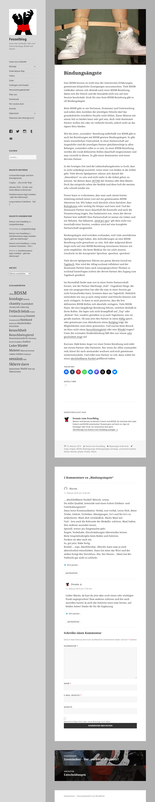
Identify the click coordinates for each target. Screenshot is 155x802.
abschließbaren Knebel (83, 358)
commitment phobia (127, 449)
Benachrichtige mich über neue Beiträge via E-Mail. (87, 721)
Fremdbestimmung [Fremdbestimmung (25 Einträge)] (17, 316)
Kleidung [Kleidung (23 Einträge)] (32, 338)
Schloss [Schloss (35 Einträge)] (19, 354)
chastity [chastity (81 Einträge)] (14, 303)
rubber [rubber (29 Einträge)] (12, 354)
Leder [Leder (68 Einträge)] (13, 346)
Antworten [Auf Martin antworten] (72, 573)
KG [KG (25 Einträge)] (27, 338)
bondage (114, 449)
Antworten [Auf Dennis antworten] (73, 622)
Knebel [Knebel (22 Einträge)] (12, 342)
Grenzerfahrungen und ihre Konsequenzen (21, 176)
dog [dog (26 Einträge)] (27, 307)
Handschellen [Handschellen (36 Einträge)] (24, 323)
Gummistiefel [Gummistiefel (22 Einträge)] (14, 320)
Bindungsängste (103, 449)
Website (68, 707)
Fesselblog (18, 39)
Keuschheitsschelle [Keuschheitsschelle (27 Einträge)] (17, 338)
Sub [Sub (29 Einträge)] (29, 368)
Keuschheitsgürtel (96, 329)
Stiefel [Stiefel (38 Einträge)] (23, 368)
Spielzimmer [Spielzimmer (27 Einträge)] (14, 369)
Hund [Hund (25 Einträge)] (11, 326)
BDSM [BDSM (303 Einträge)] (20, 293)
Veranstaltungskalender (19, 90)
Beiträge (12, 66)
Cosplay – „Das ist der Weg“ (20, 182)
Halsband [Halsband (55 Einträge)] (26, 319)
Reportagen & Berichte (119, 446)
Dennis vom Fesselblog (18, 221)
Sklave (93, 451)
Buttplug (113, 322)
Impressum (14, 113)
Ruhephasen (71, 206)
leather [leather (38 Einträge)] (27, 341)
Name (67, 683)
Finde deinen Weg (16, 71)
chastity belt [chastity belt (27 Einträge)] (14, 307)
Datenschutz (69, 796)
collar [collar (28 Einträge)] (22, 307)
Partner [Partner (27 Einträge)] (31, 350)
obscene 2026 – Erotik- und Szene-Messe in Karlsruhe (20, 188)
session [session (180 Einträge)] (16, 358)
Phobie (87, 451)
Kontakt (12, 108)
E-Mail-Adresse (73, 695)
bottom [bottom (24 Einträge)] (26, 299)
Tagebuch (69, 264)
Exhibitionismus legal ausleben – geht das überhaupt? (22, 195)
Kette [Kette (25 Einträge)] (17, 326)
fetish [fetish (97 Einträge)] (25, 311)
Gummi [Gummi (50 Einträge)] (30, 316)
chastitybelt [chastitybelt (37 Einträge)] (27, 303)
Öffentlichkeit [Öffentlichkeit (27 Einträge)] (15, 371)
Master (67, 451)
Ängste (73, 449)
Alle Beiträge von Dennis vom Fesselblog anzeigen (94, 429)
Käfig (122, 318)
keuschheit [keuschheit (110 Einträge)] (17, 330)
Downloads (14, 99)
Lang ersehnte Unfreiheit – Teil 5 (22, 244)
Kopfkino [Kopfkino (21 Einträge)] (18, 342)
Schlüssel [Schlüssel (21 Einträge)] (27, 354)
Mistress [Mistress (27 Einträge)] (23, 350)
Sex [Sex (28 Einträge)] (24, 359)
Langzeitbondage (16, 224)
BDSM (79, 449)
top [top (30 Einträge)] (33, 368)
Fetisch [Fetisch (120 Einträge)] (15, 311)
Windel (122, 329)
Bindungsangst (89, 449)
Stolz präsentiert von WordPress (91, 796)
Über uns (13, 94)
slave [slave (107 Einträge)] (25, 364)
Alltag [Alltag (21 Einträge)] (11, 294)
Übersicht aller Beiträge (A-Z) (21, 118)
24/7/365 (96, 180)
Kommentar (71, 646)
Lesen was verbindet (17, 61)
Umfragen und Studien (19, 85)
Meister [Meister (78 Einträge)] (14, 350)
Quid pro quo (102, 220)
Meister (74, 451)
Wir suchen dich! (16, 104)
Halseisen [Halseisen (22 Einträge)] (13, 323)
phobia (80, 451)
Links (11, 80)
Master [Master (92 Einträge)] (23, 345)
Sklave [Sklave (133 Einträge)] (14, 364)
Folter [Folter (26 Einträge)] (32, 312)
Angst (66, 449)
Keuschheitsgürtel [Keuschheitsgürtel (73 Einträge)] (21, 335)
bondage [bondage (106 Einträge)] (16, 298)
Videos (12, 76)
